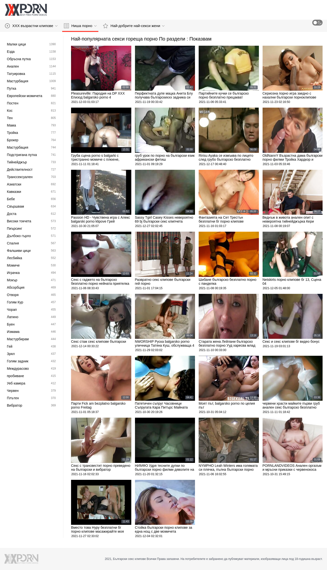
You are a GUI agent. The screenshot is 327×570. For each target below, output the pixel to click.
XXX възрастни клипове (31, 25)
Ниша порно (80, 25)
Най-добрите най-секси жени (133, 25)
